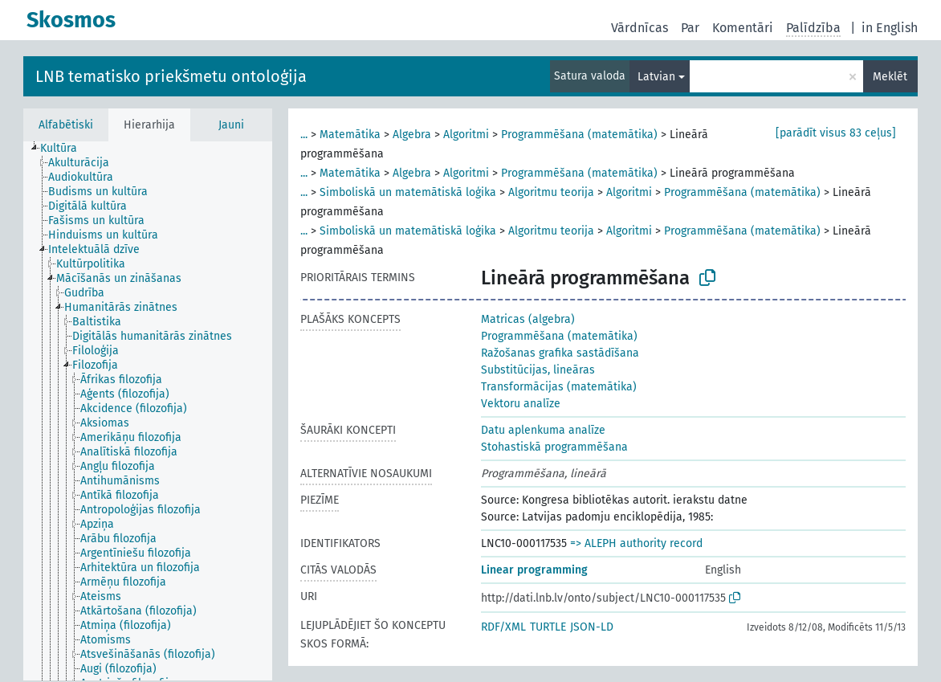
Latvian (656, 77)
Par (690, 27)
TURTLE (548, 627)
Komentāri (742, 27)
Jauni (231, 125)
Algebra (412, 134)
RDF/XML (503, 627)
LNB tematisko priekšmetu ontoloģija (171, 76)
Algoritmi (466, 134)
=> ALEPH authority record (636, 543)
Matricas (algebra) (528, 319)
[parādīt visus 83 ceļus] (836, 133)
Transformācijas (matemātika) (559, 387)
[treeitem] (65, 148)
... (304, 134)
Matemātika (350, 134)
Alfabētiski (66, 125)
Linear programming (534, 570)
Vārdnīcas (639, 27)
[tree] (147, 410)
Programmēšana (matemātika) (579, 134)
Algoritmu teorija (551, 192)
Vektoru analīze (520, 403)
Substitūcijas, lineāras (538, 370)
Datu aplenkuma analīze (543, 430)
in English (890, 27)
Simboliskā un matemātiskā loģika (408, 192)
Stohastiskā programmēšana (554, 447)
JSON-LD (591, 627)
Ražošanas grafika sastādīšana (560, 353)
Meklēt (890, 77)
